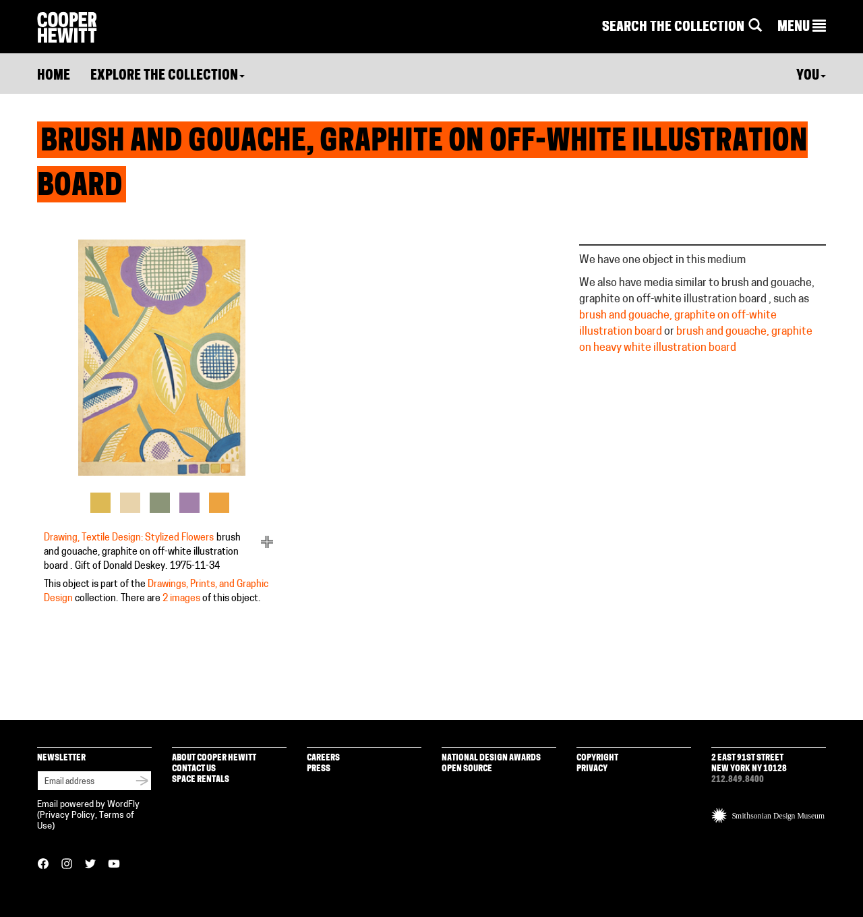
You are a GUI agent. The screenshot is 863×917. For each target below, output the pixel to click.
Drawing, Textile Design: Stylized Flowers (129, 538)
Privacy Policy (67, 815)
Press (318, 769)
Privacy (591, 769)
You (811, 76)
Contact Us (194, 769)
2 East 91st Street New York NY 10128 (749, 763)
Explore (167, 76)
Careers (323, 758)
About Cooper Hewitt (214, 758)
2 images (181, 599)
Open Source (467, 769)
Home (53, 76)
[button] (801, 28)
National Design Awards (491, 758)
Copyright (597, 758)
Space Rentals (200, 779)
